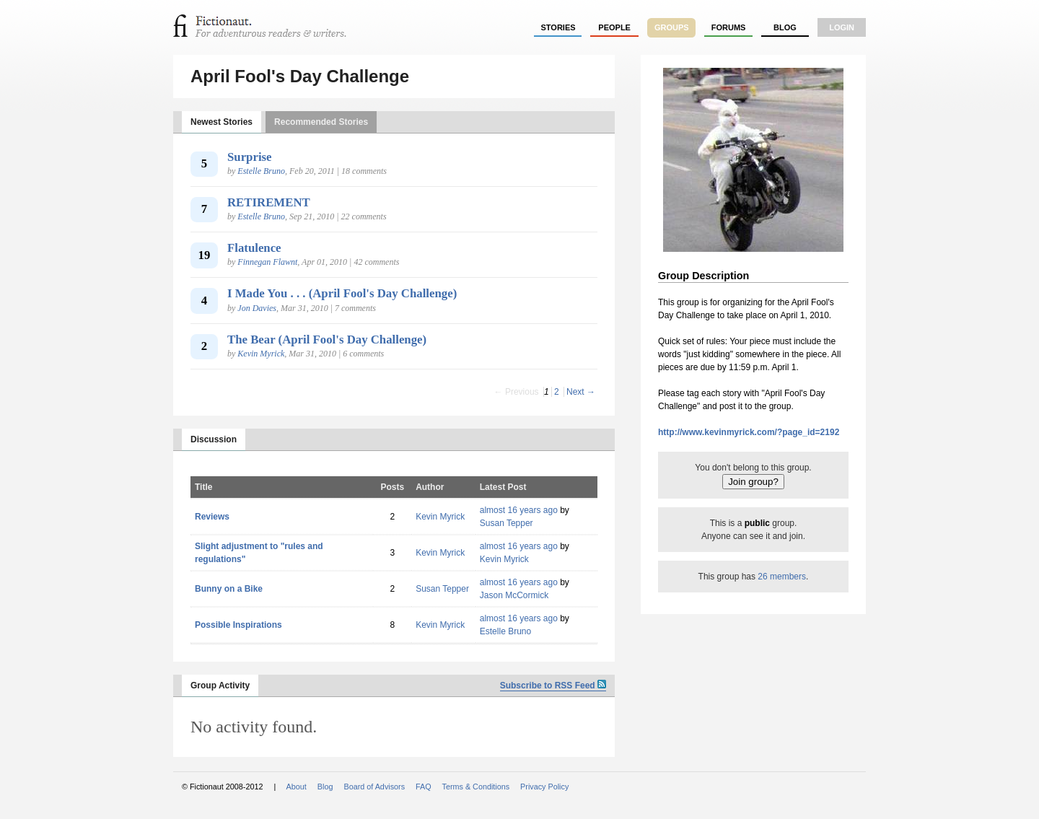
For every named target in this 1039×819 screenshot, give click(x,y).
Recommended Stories (321, 122)
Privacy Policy (544, 786)
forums (728, 27)
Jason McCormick (514, 595)
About (296, 786)
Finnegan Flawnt (267, 262)
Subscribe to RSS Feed (553, 685)
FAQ (423, 786)
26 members (782, 576)
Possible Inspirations (238, 625)
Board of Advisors (374, 786)
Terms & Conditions (476, 786)
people (614, 27)
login (841, 27)
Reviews (212, 517)
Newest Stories (221, 122)
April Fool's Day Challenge (299, 76)
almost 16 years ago (519, 510)
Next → (580, 392)
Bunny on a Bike (229, 589)
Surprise (249, 157)
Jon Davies (256, 308)
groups (671, 27)
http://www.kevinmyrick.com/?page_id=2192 (748, 432)
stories (558, 27)
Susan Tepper (506, 523)
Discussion (213, 439)
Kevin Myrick (260, 354)
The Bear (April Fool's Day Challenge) (326, 339)
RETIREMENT (268, 202)
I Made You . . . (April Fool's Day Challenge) (342, 293)
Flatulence (254, 248)
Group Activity (220, 685)
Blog (785, 27)
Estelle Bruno (261, 171)
